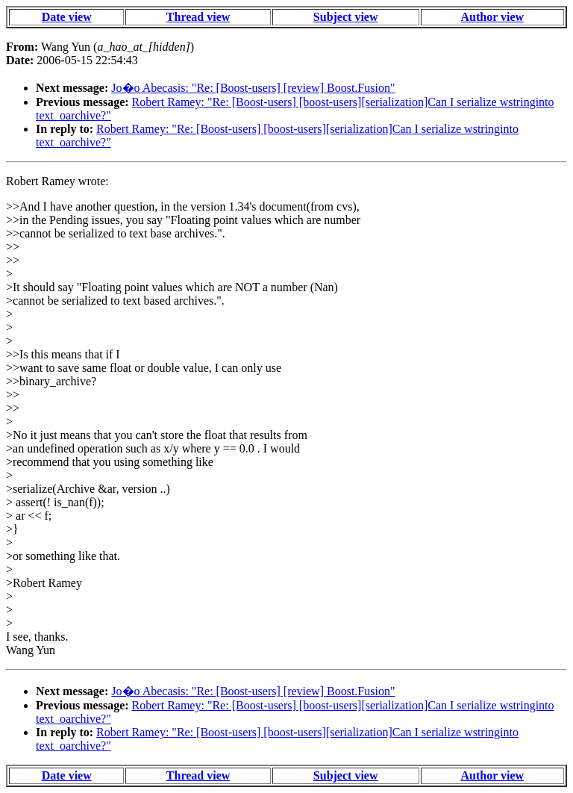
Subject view (345, 16)
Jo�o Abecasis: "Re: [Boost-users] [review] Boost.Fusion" (253, 87)
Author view (493, 16)
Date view (67, 16)
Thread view (198, 16)
